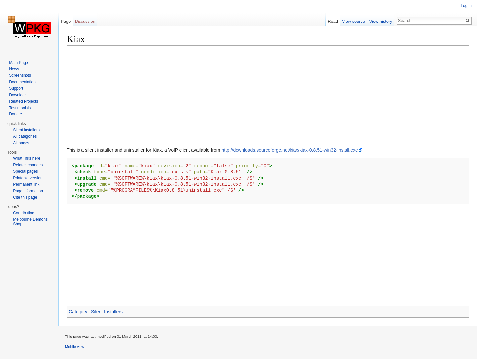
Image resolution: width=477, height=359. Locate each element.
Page (66, 21)
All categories (25, 136)
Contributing (23, 213)
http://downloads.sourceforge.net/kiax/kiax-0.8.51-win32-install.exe (289, 150)
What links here (26, 158)
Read (333, 21)
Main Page (18, 62)
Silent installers (26, 130)
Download (17, 95)
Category (78, 311)
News (14, 69)
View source (353, 21)
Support (16, 88)
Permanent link (26, 184)
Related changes (28, 165)
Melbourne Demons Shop (30, 221)
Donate (15, 114)
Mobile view (74, 347)
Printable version (27, 178)
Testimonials (20, 108)
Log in (466, 5)
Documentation (22, 82)
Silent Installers (107, 311)
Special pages (25, 171)
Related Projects (23, 101)
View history (380, 21)
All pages (21, 143)
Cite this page (25, 197)
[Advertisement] (265, 97)
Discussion (85, 21)
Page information (28, 191)
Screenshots (20, 75)
